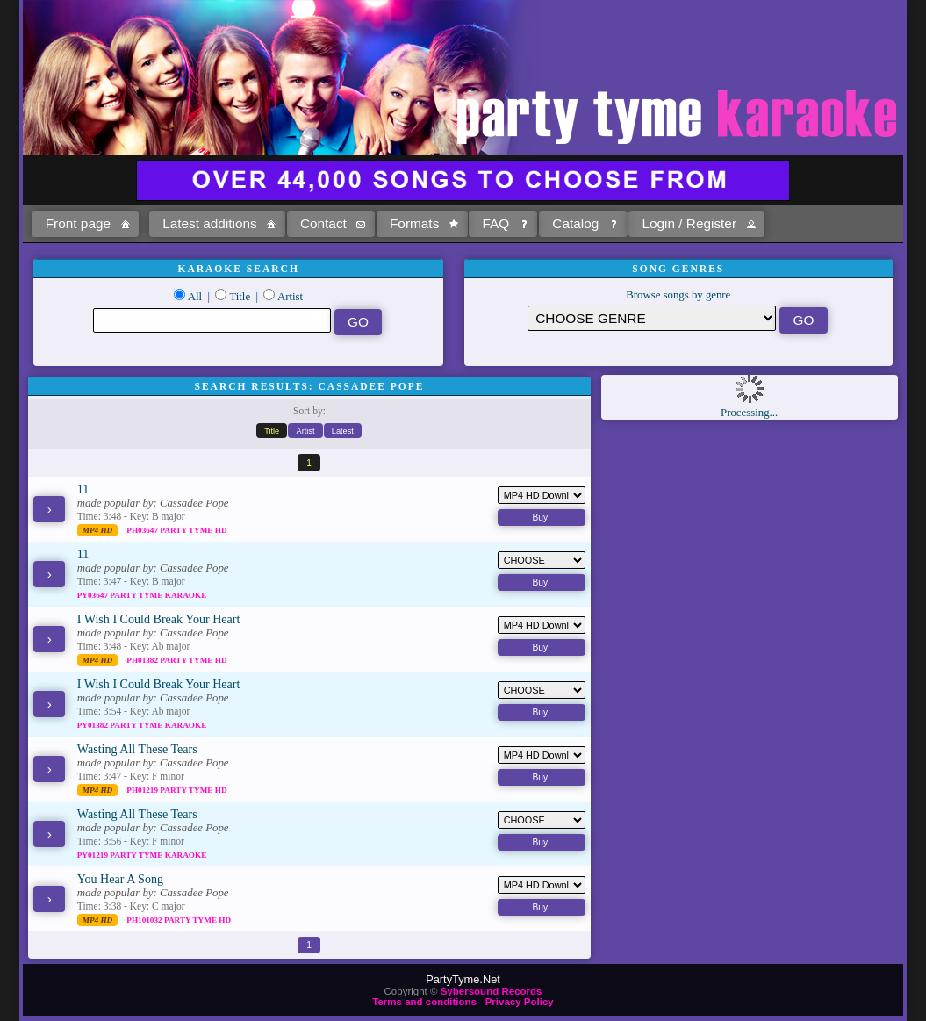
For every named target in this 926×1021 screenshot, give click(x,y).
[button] (85, 224)
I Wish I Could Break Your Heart (158, 619)
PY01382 (94, 725)
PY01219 (94, 855)
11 (83, 489)
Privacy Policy (519, 1001)
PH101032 (145, 920)
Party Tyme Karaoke (158, 595)
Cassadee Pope (194, 503)
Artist (290, 297)
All (195, 297)
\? (652, 318)
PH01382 (143, 660)
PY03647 (94, 595)
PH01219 (143, 790)
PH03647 (143, 530)
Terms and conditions (424, 1001)
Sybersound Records (491, 991)
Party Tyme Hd (193, 530)
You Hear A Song (120, 879)
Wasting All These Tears (137, 749)
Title (239, 297)
